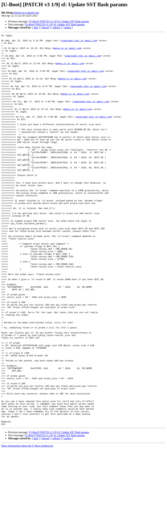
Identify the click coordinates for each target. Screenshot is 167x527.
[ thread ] (45, 27)
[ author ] (68, 27)
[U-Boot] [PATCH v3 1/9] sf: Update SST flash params (59, 21)
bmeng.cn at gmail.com (26, 12)
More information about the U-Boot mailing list (27, 524)
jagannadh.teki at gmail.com (79, 42)
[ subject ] (56, 27)
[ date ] (36, 27)
